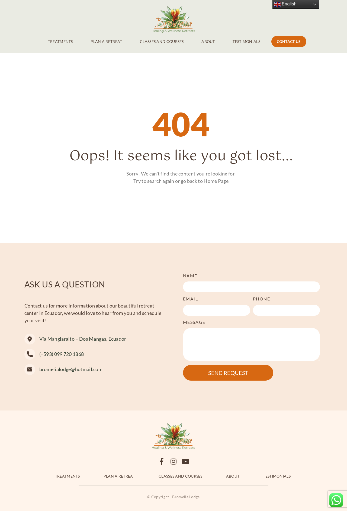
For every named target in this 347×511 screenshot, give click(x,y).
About (208, 41)
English (285, 4)
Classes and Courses (162, 41)
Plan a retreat (106, 41)
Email (190, 298)
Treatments (60, 41)
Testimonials (246, 41)
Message (194, 322)
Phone (261, 298)
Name (190, 275)
